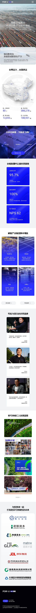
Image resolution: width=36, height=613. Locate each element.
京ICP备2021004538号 (7, 607)
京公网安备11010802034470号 (20, 607)
